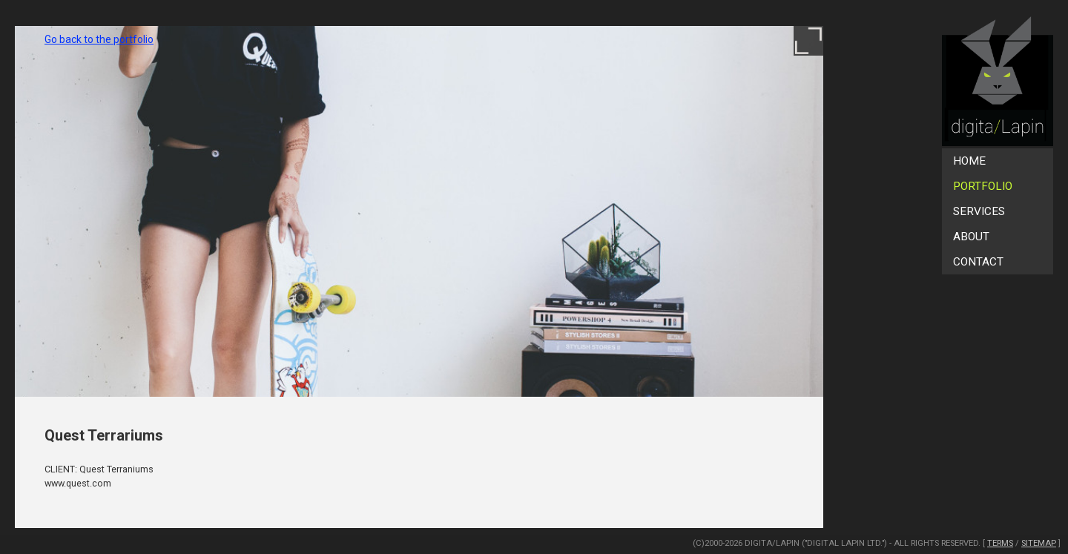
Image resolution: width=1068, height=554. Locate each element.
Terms (1000, 543)
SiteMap (1038, 543)
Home (969, 161)
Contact (978, 261)
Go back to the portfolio (99, 39)
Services (979, 211)
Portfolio (982, 186)
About (971, 236)
